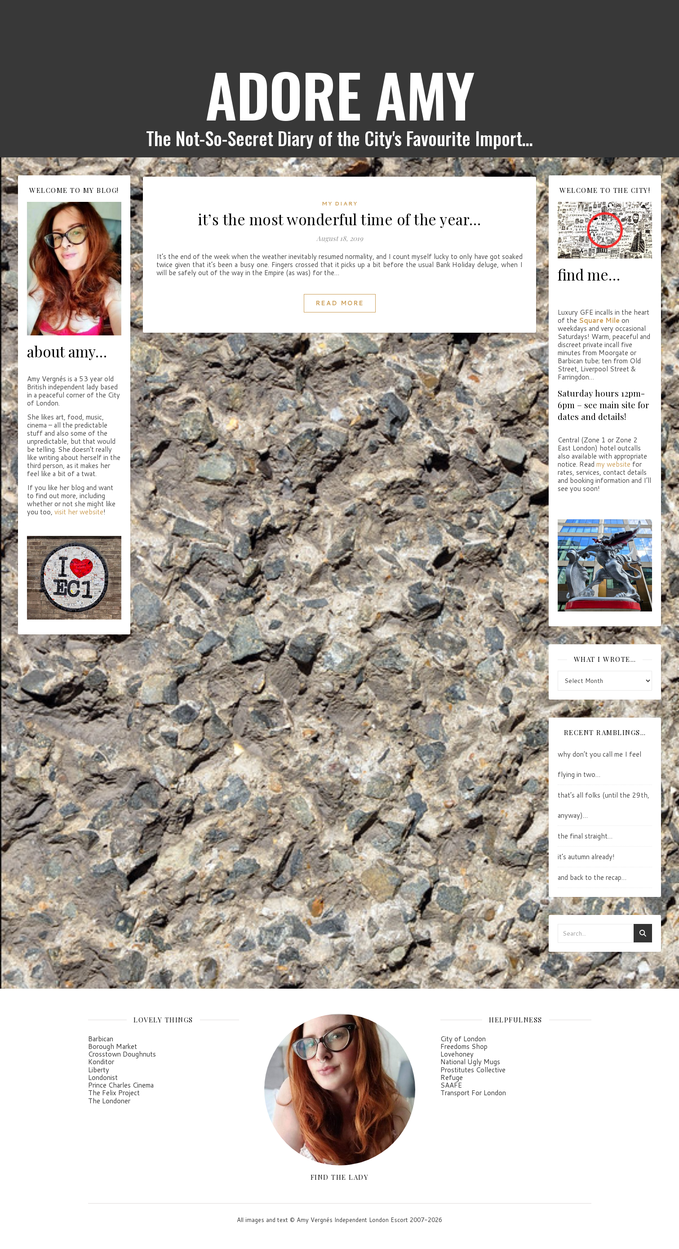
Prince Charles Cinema (121, 1085)
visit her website (78, 512)
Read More (339, 303)
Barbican (100, 1039)
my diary (340, 203)
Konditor (101, 1061)
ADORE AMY (339, 94)
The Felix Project (114, 1092)
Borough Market (112, 1046)
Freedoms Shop (464, 1046)
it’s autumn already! (586, 856)
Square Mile (599, 320)
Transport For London (473, 1092)
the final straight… (585, 836)
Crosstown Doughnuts (122, 1054)
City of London (463, 1039)
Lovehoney (457, 1054)
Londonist (103, 1077)
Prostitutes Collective (473, 1070)
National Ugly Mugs (470, 1061)
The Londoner (109, 1101)
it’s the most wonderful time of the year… (339, 219)
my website (613, 464)
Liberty (98, 1070)
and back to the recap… (592, 877)
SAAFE (451, 1085)
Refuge (451, 1077)
